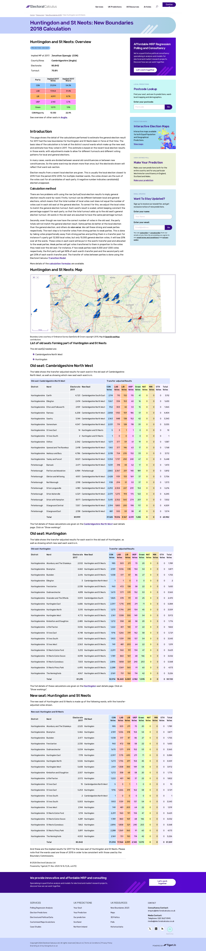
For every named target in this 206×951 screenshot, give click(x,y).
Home (32, 15)
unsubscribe (155, 233)
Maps (113, 913)
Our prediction (80, 917)
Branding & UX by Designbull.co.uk (44, 946)
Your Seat (78, 908)
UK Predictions (115, 7)
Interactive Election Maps (151, 126)
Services (99, 7)
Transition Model (57, 258)
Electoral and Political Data (41, 917)
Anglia (64, 117)
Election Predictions (38, 913)
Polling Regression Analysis (41, 908)
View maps (138, 144)
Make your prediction (143, 180)
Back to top (169, 934)
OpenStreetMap (112, 337)
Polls (113, 922)
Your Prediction (80, 913)
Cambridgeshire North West (98, 524)
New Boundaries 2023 (120, 908)
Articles (147, 7)
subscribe (144, 233)
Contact (169, 5)
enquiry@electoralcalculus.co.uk (161, 911)
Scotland (77, 922)
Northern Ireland (80, 927)
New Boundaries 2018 (54, 15)
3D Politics (115, 917)
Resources (40, 15)
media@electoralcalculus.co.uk (161, 921)
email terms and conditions (148, 237)
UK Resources (132, 7)
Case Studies (35, 927)
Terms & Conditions (92, 943)
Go (168, 107)
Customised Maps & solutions (42, 922)
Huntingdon (90, 686)
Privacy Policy (106, 943)
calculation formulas (60, 263)
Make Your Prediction (148, 162)
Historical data (117, 927)
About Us (79, 943)
